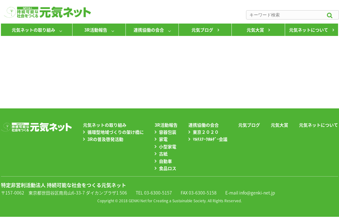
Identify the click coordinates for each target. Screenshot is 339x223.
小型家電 (167, 146)
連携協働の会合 (149, 30)
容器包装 (167, 132)
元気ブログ (202, 30)
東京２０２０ (206, 132)
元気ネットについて (308, 30)
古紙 (163, 154)
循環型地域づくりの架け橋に (115, 132)
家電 (163, 139)
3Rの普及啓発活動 (105, 139)
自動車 (165, 161)
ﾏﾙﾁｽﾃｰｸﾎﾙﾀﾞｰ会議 (210, 139)
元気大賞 (255, 30)
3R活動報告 (95, 30)
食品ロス (167, 168)
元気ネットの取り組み (33, 30)
